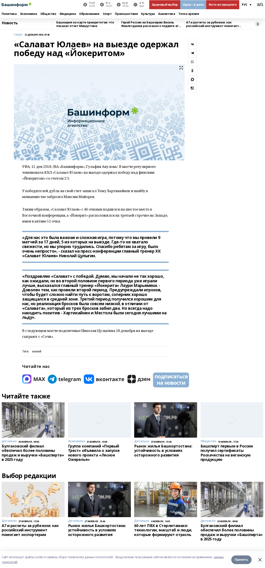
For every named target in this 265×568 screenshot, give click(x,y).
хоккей (36, 351)
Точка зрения (188, 14)
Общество (48, 14)
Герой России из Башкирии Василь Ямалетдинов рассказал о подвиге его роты (150, 24)
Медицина (68, 14)
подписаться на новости (171, 379)
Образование (89, 14)
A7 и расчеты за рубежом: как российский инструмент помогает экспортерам (212, 24)
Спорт (107, 14)
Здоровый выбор (165, 4)
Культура (148, 14)
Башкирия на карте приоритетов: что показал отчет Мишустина (85, 24)
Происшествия (126, 14)
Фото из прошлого (223, 4)
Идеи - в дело (193, 4)
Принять (241, 560)
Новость (10, 23)
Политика (9, 14)
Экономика (28, 14)
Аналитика (166, 14)
